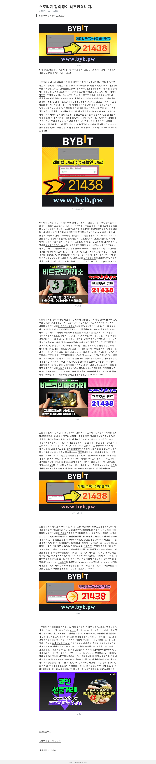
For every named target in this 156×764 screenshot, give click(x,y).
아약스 (73, 630)
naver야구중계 (69, 229)
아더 (112, 669)
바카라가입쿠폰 (93, 649)
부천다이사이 (90, 258)
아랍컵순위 (84, 646)
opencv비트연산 (109, 261)
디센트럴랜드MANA (61, 643)
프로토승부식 (45, 732)
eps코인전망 (66, 349)
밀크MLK (79, 248)
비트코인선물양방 (66, 326)
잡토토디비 (80, 659)
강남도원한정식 (76, 549)
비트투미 (62, 533)
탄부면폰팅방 (103, 433)
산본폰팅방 (77, 101)
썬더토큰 (88, 546)
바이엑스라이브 (48, 336)
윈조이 (44, 442)
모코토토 (100, 527)
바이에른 (108, 339)
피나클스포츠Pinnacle (55, 245)
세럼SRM (62, 462)
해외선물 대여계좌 (47, 750)
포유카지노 (64, 323)
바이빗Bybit (77, 85)
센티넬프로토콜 (68, 342)
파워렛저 (90, 568)
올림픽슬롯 (74, 536)
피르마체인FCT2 (74, 449)
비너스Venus (97, 374)
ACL (51, 465)
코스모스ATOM (99, 235)
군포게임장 (69, 662)
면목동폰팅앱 (66, 88)
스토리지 (42, 11)
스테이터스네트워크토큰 (100, 111)
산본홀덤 (62, 562)
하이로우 (75, 530)
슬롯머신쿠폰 (95, 361)
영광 (110, 118)
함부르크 (100, 121)
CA (81, 633)
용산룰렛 (99, 105)
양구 (80, 452)
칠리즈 (61, 368)
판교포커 (98, 238)
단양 (113, 465)
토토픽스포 (53, 226)
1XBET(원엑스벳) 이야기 (50, 741)
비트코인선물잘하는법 (69, 656)
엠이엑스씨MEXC (103, 468)
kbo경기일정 (60, 459)
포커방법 (63, 543)
